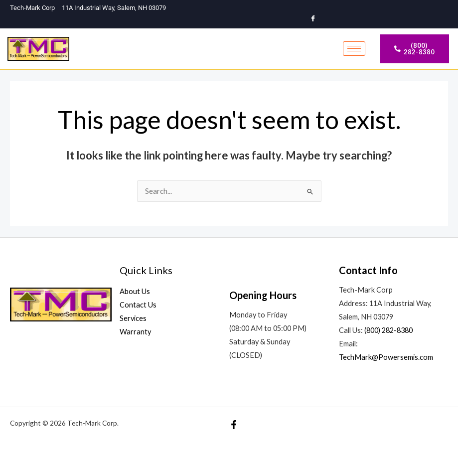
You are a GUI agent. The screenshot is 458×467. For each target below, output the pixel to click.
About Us (135, 291)
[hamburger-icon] (354, 48)
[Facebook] (312, 18)
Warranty (135, 331)
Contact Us (138, 305)
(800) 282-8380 (388, 330)
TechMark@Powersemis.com (386, 357)
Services (133, 318)
